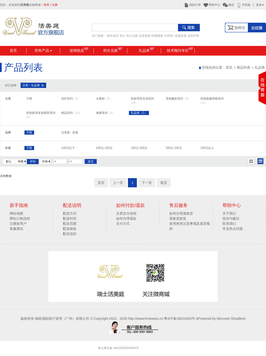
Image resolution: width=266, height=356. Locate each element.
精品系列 (71, 113)
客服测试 (16, 229)
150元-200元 (139, 148)
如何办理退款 (126, 218)
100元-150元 (104, 148)
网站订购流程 (20, 218)
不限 (29, 98)
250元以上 (207, 148)
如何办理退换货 (181, 213)
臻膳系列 (105, 113)
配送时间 (69, 218)
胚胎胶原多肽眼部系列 (39, 115)
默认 (9, 161)
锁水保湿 (112, 35)
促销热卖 (79, 50)
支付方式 (123, 223)
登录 (46, 5)
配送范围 (69, 223)
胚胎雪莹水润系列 (141, 100)
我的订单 (192, 5)
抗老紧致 (144, 35)
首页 (13, 50)
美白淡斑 (132, 35)
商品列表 (242, 67)
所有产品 (43, 50)
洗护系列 (70, 98)
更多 (260, 5)
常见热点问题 (232, 229)
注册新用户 (18, 223)
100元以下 (68, 148)
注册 (55, 5)
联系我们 (229, 223)
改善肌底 (180, 35)
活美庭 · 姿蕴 (69, 132)
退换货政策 (177, 218)
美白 (122, 35)
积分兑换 (112, 50)
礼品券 (146, 50)
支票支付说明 (126, 213)
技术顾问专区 (180, 50)
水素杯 (104, 98)
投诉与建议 (230, 218)
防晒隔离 (157, 35)
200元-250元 (174, 148)
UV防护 (169, 35)
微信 (228, 5)
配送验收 (69, 229)
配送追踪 (69, 234)
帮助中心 (211, 5)
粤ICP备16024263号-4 (181, 318)
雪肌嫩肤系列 (178, 98)
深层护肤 (193, 35)
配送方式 (69, 213)
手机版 (243, 5)
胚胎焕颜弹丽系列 (211, 100)
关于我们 (229, 213)
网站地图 (16, 213)
